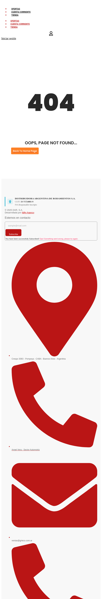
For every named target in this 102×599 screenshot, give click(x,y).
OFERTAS (15, 9)
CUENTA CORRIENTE (21, 12)
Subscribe (13, 234)
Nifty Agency (28, 212)
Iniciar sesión (8, 38)
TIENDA (14, 15)
